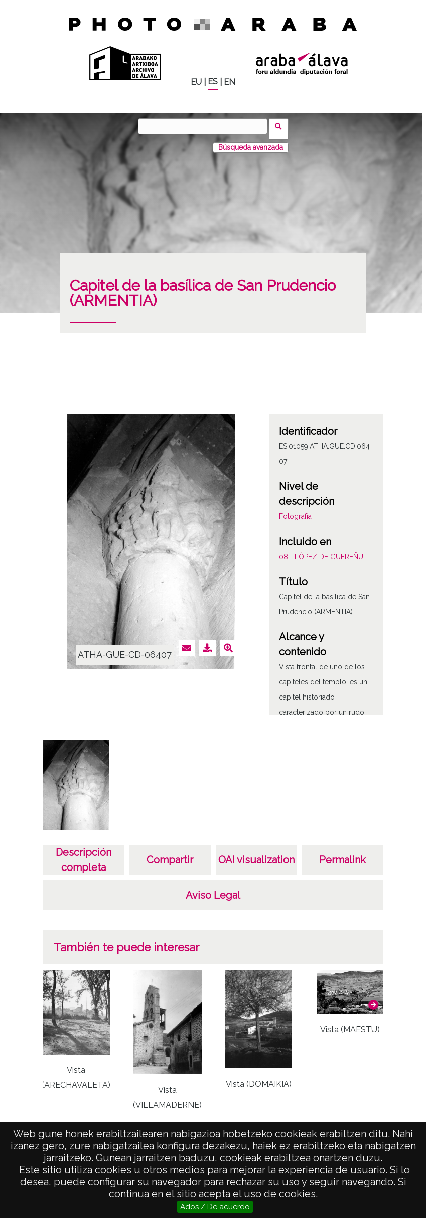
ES (213, 81)
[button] (373, 999)
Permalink (342, 854)
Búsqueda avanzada (250, 142)
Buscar (282, 125)
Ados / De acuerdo (215, 1206)
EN (229, 82)
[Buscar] (205, 126)
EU (196, 82)
